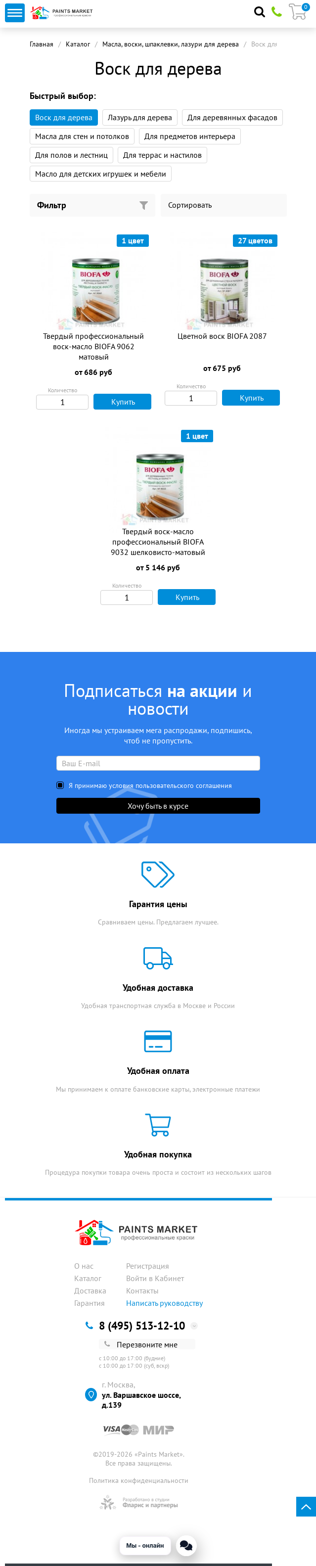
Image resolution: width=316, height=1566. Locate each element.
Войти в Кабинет (155, 1278)
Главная (41, 44)
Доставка (90, 1290)
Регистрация (147, 1266)
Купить (117, 402)
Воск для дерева (63, 117)
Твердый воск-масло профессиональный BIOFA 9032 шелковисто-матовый (158, 541)
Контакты (142, 1290)
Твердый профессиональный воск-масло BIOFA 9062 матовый (93, 346)
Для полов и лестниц (71, 155)
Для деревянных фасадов (232, 117)
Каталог (78, 44)
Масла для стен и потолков (82, 136)
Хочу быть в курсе (158, 806)
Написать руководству (164, 1303)
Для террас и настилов (162, 155)
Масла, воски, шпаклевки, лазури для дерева (170, 44)
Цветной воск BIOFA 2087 (222, 336)
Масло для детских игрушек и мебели (100, 174)
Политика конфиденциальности (138, 1480)
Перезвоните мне (141, 1344)
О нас (83, 1266)
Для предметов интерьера (189, 136)
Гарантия (89, 1303)
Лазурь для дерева (140, 117)
